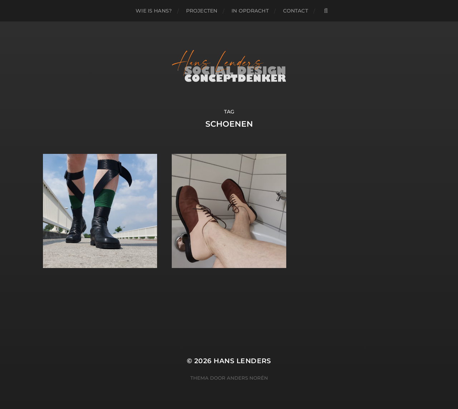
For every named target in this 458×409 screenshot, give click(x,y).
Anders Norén (247, 378)
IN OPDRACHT (250, 11)
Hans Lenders (242, 361)
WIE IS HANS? (154, 11)
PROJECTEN (201, 11)
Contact (295, 11)
